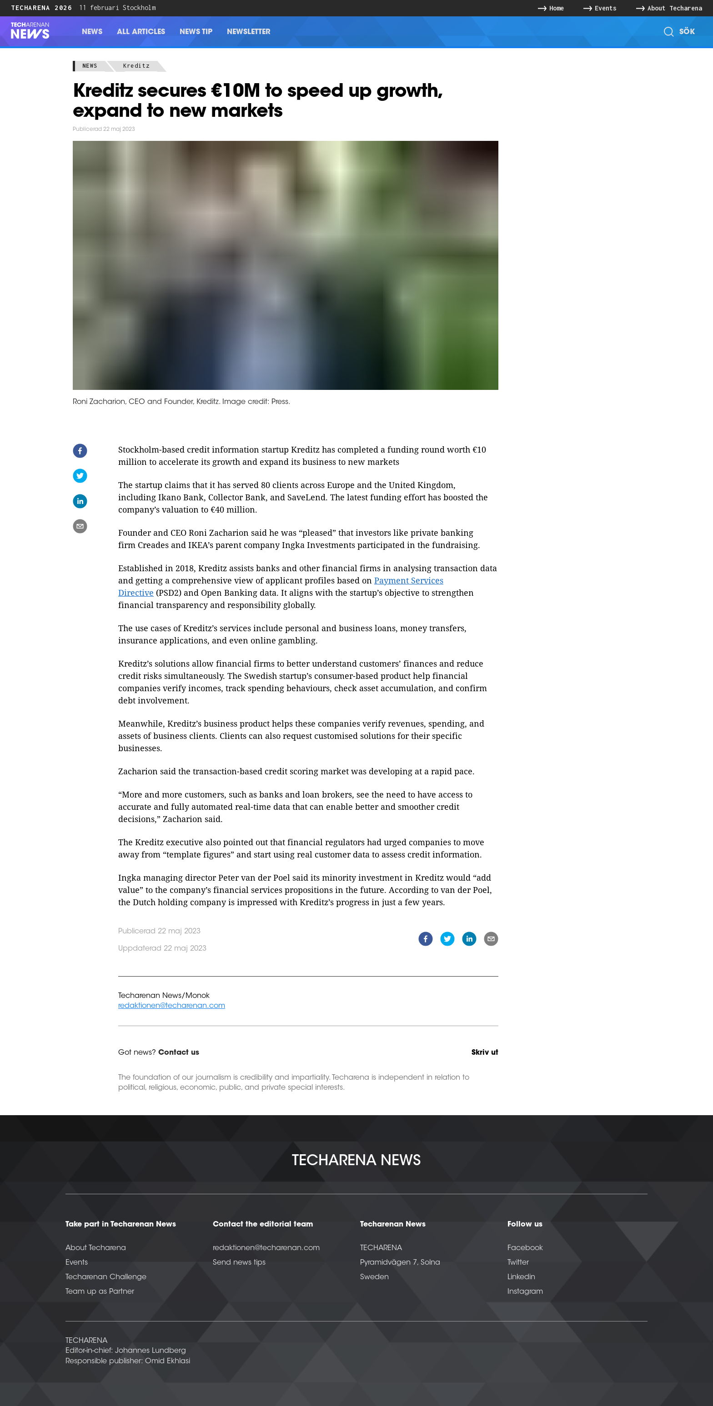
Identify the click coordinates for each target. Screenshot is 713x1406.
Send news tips (239, 1262)
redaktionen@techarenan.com (171, 1006)
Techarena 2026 (41, 7)
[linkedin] (80, 503)
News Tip (196, 32)
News (92, 32)
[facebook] (80, 452)
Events (76, 1262)
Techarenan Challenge (105, 1277)
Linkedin (521, 1277)
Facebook (525, 1248)
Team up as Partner (99, 1292)
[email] (80, 528)
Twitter (518, 1262)
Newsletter (248, 32)
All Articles (141, 32)
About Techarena (95, 1248)
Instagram (525, 1292)
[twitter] (80, 477)
